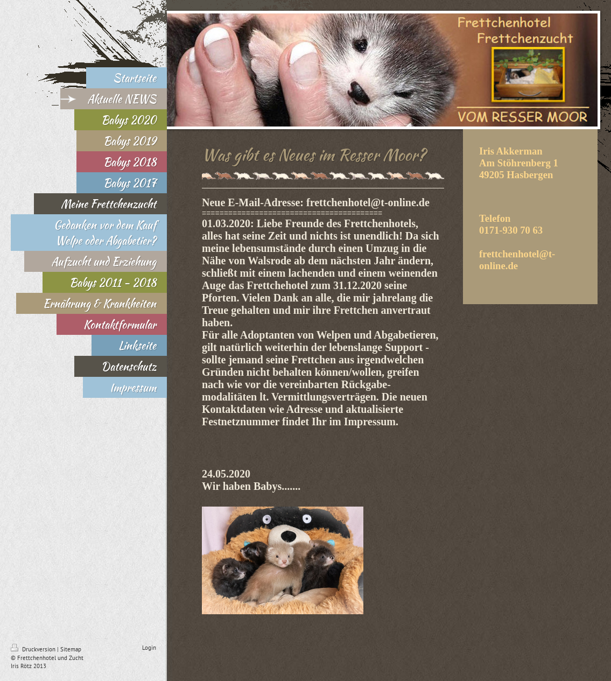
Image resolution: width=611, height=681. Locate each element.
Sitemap (70, 649)
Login (149, 647)
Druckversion (34, 649)
